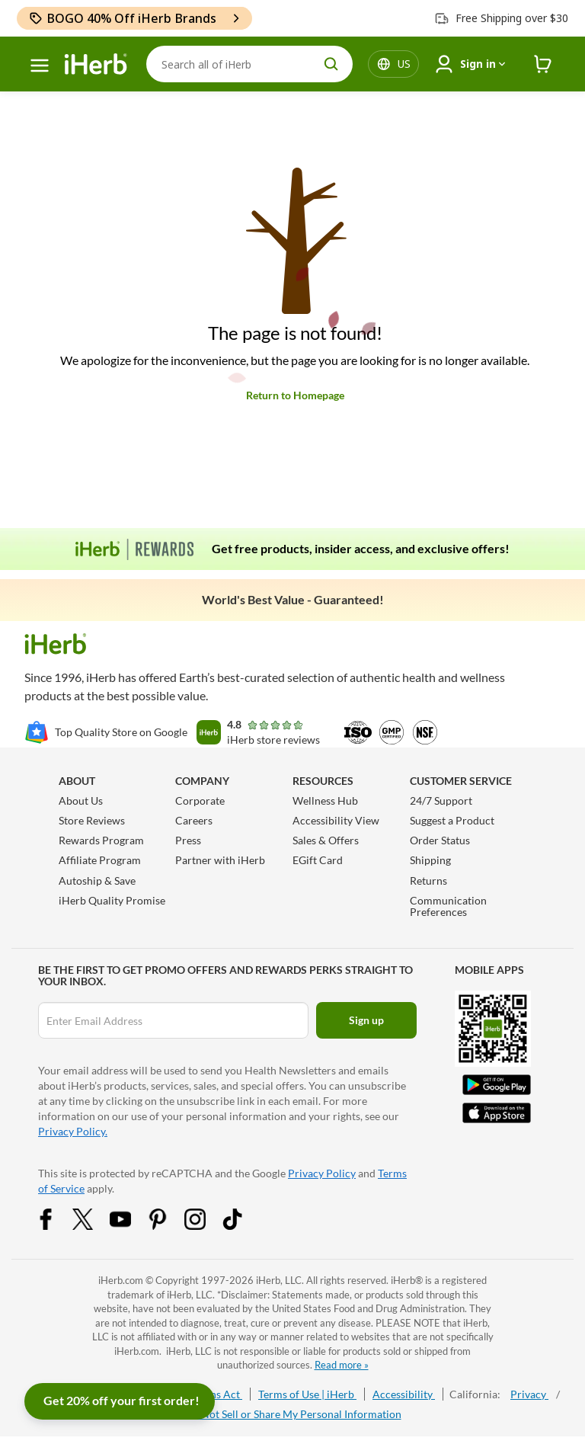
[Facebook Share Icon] (55, 1225)
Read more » (342, 1365)
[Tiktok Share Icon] (242, 1225)
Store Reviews (92, 820)
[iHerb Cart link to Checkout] (543, 64)
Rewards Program (101, 840)
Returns (428, 880)
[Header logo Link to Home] (96, 64)
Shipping (430, 859)
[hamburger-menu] (39, 65)
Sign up (366, 1019)
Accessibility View (335, 820)
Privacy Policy (322, 1173)
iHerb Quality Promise (112, 900)
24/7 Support (441, 800)
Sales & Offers (325, 840)
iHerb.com (120, 1280)
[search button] (331, 64)
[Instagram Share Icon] (204, 1225)
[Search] (249, 64)
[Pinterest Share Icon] (167, 1225)
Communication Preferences (448, 906)
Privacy (529, 1394)
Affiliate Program (100, 859)
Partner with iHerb (220, 859)
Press (188, 840)
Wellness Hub (325, 800)
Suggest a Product (452, 820)
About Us (81, 800)
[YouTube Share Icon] (130, 1225)
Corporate (200, 800)
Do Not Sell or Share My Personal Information (292, 1413)
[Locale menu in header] (404, 64)
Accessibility (403, 1394)
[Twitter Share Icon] (92, 1225)
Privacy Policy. (72, 1131)
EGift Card (317, 859)
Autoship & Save (97, 880)
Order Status (440, 840)
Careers (194, 820)
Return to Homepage (295, 395)
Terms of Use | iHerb (307, 1394)
